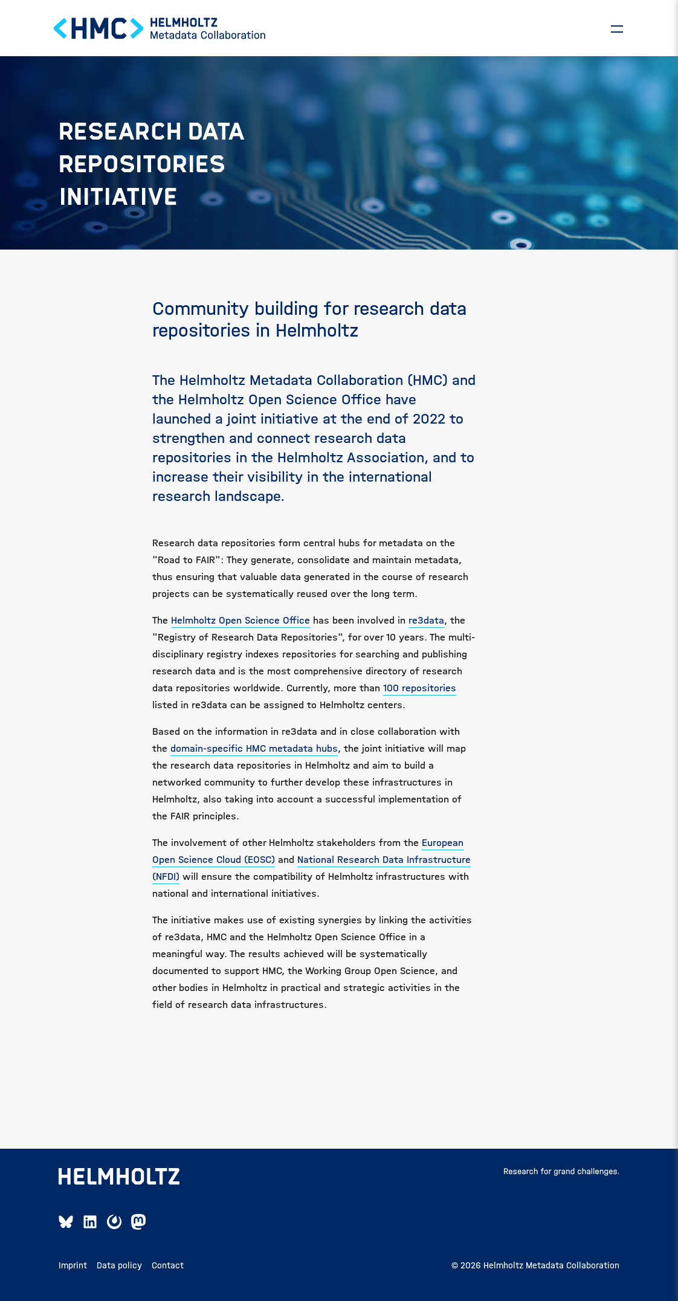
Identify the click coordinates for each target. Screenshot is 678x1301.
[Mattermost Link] (114, 1222)
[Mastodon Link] (138, 1222)
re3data (426, 620)
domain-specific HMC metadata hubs (254, 748)
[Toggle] (617, 28)
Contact (168, 1265)
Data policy (119, 1265)
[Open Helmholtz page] (119, 1176)
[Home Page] (160, 28)
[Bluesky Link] (66, 1222)
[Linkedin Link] (90, 1222)
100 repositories (419, 688)
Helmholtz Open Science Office (240, 620)
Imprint (73, 1265)
